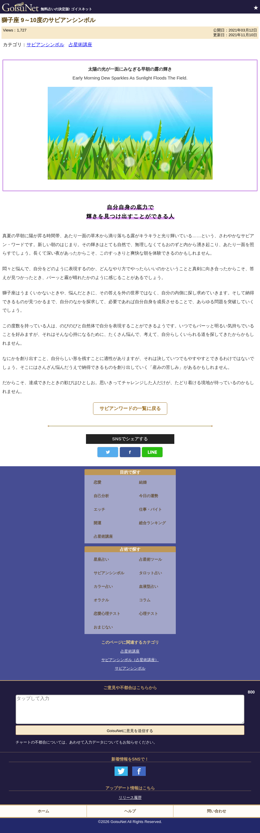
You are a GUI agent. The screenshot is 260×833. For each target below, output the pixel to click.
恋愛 (97, 482)
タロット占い (150, 573)
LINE (152, 452)
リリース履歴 (130, 797)
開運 (97, 523)
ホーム (43, 811)
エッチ (99, 509)
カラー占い (103, 586)
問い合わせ (216, 811)
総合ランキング (152, 523)
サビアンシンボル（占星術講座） (130, 660)
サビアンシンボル (45, 44)
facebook (130, 452)
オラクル (101, 600)
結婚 (143, 482)
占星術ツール (150, 559)
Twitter (107, 452)
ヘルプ (130, 811)
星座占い (101, 559)
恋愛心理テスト (107, 613)
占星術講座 (80, 44)
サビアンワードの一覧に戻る (130, 408)
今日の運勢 (148, 496)
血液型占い (148, 586)
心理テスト (148, 613)
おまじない (103, 627)
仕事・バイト (150, 509)
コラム (144, 600)
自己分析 (101, 496)
